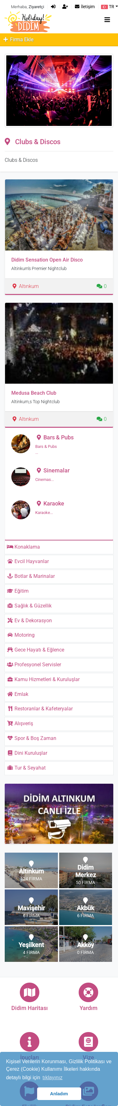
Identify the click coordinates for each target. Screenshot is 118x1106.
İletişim (84, 6)
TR (107, 6)
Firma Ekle (18, 39)
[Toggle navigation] (107, 19)
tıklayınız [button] (52, 1077)
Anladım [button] (59, 1093)
